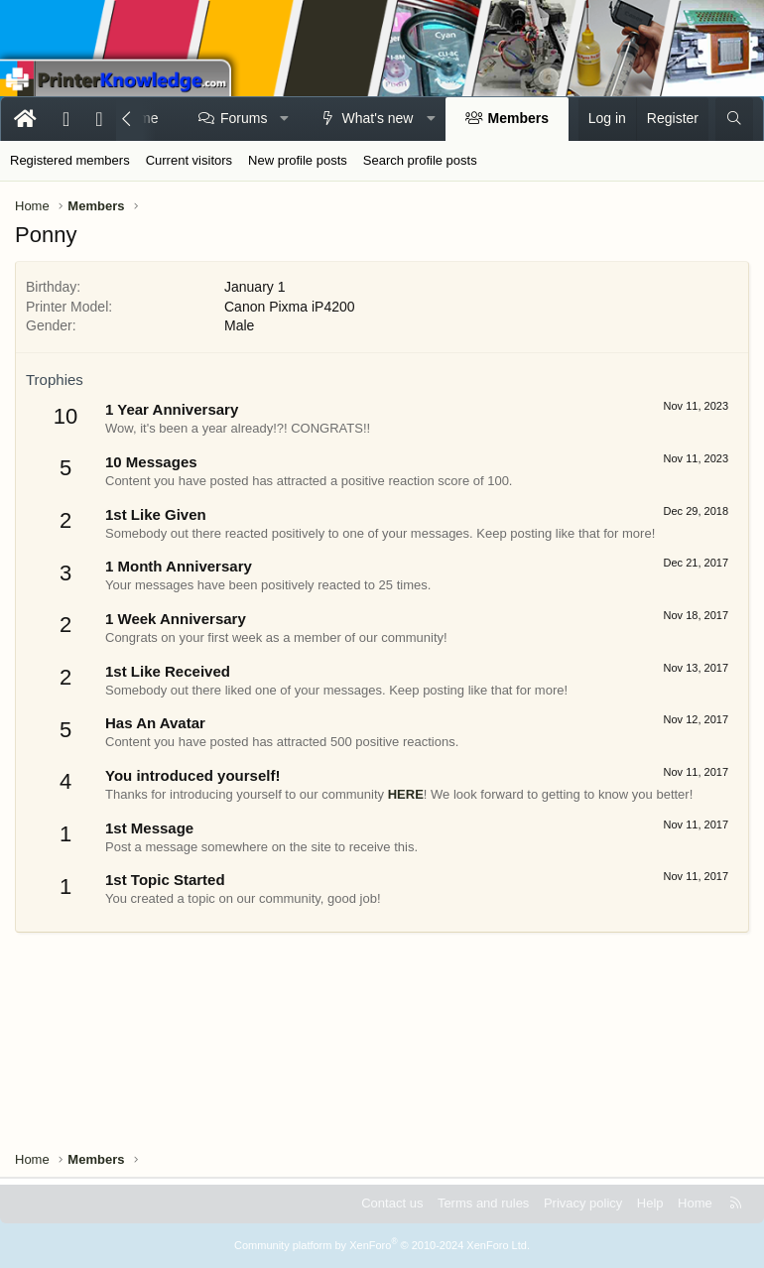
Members (518, 118)
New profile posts (297, 160)
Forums (243, 118)
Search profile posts (420, 160)
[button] (285, 119)
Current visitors (189, 160)
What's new (378, 118)
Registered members (70, 160)
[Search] (734, 119)
